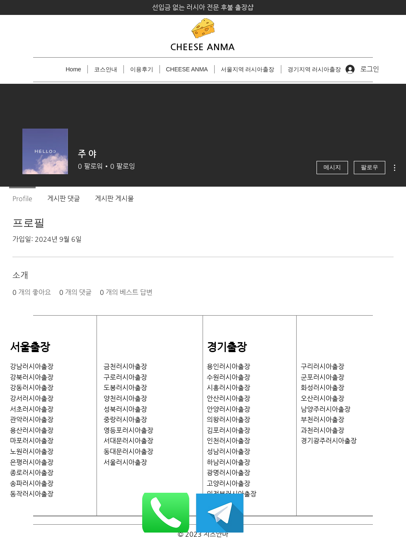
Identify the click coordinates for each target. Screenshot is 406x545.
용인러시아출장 (228, 366)
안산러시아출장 (228, 398)
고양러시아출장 (228, 483)
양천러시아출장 (125, 398)
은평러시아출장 (31, 462)
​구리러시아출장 (322, 366)
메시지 (332, 167)
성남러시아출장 (228, 451)
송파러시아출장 (31, 483)
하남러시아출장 (228, 462)
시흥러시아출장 (228, 388)
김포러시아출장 (228, 430)
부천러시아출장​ (322, 419)
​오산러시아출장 (322, 398)
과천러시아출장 (322, 430)
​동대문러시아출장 (128, 451)
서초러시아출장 (31, 409)
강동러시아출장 (31, 388)
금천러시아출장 (125, 366)
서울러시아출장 (128, 462)
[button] (248, 69)
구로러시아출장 (125, 377)
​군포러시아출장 (322, 377)
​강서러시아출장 (31, 398)
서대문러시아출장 (128, 441)
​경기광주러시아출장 (329, 441)
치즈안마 (215, 534)
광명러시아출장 (228, 473)
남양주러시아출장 (325, 409)
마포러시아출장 (31, 441)
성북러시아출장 (125, 409)
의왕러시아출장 (228, 419)
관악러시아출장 (31, 419)
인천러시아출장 (228, 441)
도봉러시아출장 (125, 388)
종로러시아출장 (31, 473)
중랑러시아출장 (125, 419)
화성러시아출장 (322, 388)
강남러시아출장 (31, 366)
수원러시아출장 (228, 377)
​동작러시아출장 (31, 494)
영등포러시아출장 (128, 430)
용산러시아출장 (31, 430)
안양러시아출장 (228, 409)
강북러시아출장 (31, 377)
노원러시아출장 (31, 451)
